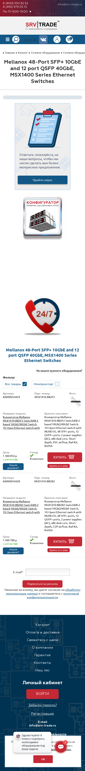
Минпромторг (44, 384)
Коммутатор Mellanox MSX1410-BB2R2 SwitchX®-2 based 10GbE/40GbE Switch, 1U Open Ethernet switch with (21, 507)
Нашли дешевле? (13, 466)
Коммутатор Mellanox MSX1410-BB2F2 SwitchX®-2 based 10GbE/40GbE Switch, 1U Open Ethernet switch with (21, 422)
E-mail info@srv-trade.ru (42, 724)
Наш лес (42, 670)
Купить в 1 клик (59, 465)
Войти (42, 694)
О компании (42, 647)
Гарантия (42, 655)
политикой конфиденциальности (53, 595)
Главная (10, 52)
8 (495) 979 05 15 (15, 6)
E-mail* (18, 572)
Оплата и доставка (42, 632)
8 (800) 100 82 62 (15, 3)
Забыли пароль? (42, 705)
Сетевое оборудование (45, 52)
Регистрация (42, 713)
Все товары (13, 384)
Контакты (42, 663)
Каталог (23, 52)
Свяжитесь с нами (42, 640)
